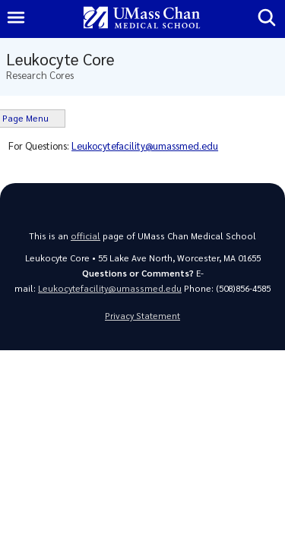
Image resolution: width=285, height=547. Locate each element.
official (85, 236)
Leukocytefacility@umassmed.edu (144, 145)
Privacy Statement (142, 315)
